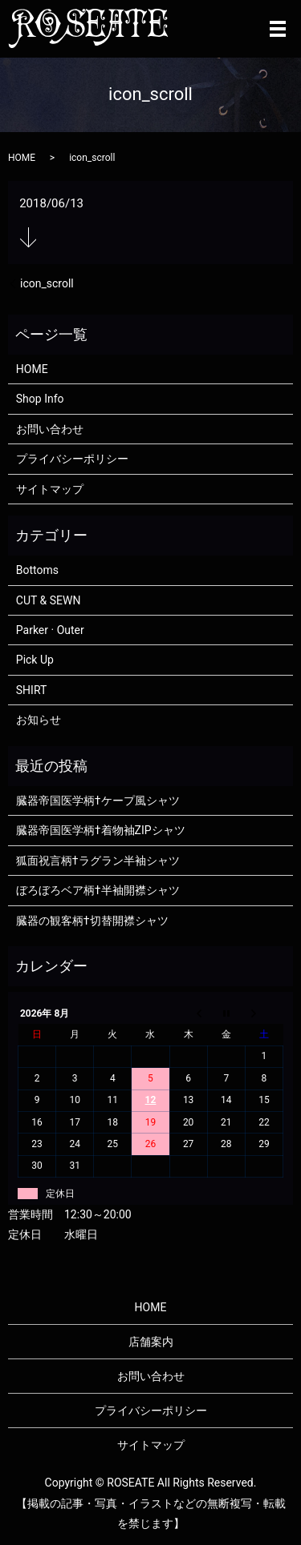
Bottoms (37, 570)
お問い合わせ (49, 429)
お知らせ (38, 719)
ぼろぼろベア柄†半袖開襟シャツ (98, 890)
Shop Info (40, 398)
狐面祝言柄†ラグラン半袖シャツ (98, 860)
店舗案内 (150, 1341)
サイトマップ (49, 489)
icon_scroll (47, 283)
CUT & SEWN (48, 600)
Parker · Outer (50, 630)
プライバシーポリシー (72, 458)
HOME (21, 157)
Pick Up (35, 659)
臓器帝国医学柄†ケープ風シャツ (98, 800)
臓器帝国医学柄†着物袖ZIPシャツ (100, 830)
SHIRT (31, 690)
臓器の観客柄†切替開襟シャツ (92, 920)
